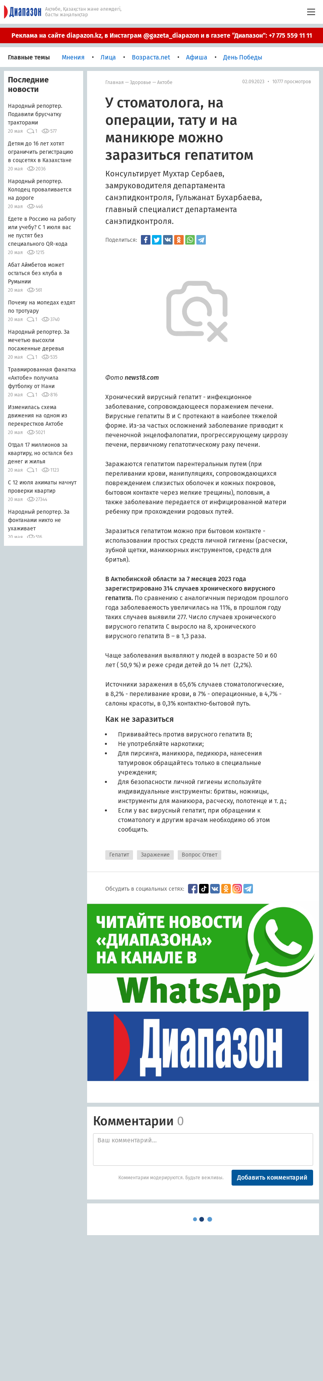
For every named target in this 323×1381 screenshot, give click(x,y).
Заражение (155, 854)
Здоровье (140, 82)
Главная (114, 82)
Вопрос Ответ (199, 854)
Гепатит (119, 854)
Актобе (165, 82)
